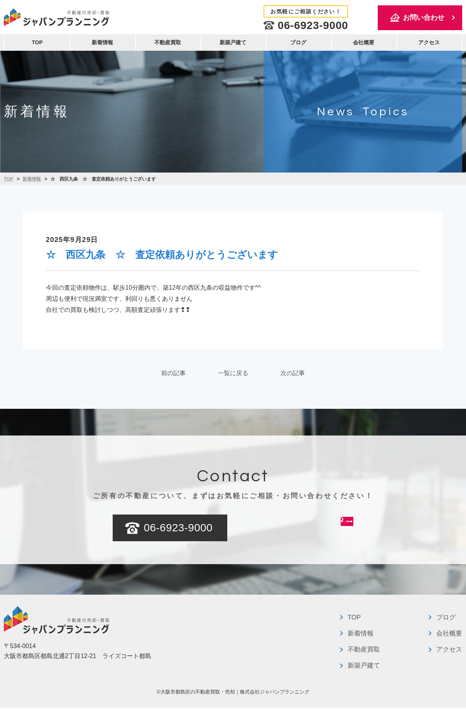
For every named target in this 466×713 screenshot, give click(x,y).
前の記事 (146, 376)
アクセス (429, 42)
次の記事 (319, 376)
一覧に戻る (233, 376)
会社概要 (363, 42)
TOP (37, 42)
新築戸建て (233, 42)
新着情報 (102, 42)
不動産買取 (167, 42)
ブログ (298, 42)
